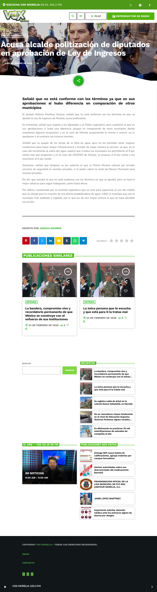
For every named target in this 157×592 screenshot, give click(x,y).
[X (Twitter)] (130, 5)
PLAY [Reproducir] (95, 16)
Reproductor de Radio (130, 16)
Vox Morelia (44, 545)
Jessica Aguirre (50, 228)
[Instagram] (140, 5)
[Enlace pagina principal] (16, 16)
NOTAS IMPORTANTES (14, 35)
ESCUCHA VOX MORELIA (32, 5)
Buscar (26, 363)
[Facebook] (149, 5)
